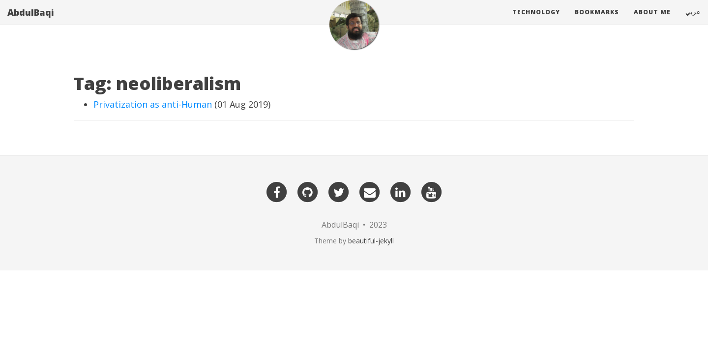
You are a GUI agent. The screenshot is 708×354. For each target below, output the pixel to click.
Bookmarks (597, 22)
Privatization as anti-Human (152, 104)
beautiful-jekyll (371, 240)
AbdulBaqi (30, 22)
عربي (693, 22)
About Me (652, 22)
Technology (536, 22)
